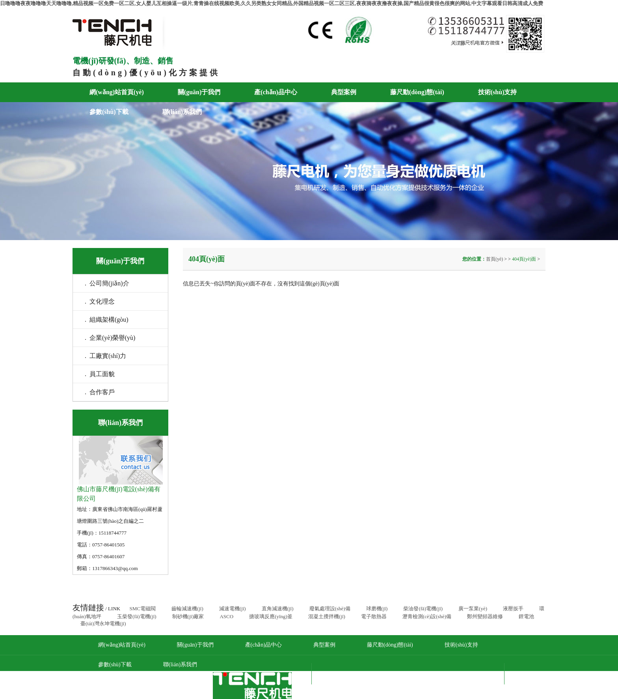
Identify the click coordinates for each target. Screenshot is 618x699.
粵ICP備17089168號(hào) (455, 674)
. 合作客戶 (100, 392)
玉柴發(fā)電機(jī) (136, 616)
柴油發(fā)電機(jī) (423, 608)
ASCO (226, 616)
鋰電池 (526, 616)
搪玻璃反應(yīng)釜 (270, 616)
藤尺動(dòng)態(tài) (417, 92)
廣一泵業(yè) (472, 608)
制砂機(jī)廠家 (188, 616)
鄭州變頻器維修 (485, 616)
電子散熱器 (374, 616)
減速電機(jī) (232, 608)
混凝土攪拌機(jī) (326, 616)
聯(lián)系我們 (182, 111)
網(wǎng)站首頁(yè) (116, 92)
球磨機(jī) (377, 608)
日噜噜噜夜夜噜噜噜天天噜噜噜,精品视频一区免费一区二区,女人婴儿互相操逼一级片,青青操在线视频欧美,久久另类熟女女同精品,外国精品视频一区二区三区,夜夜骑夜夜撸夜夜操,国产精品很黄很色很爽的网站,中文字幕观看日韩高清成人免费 (271, 3)
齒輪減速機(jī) (187, 608)
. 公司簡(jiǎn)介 (107, 283)
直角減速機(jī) (278, 608)
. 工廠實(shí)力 (105, 355)
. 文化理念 (100, 301)
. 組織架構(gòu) (106, 319)
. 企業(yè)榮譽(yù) (110, 337)
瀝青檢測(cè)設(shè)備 (426, 616)
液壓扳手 (513, 608)
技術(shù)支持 (497, 92)
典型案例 (343, 92)
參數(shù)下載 (108, 111)
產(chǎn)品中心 (275, 92)
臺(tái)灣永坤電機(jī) (103, 623)
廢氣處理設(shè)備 (329, 608)
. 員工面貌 (100, 374)
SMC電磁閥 (142, 608)
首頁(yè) (495, 259)
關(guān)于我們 (199, 92)
